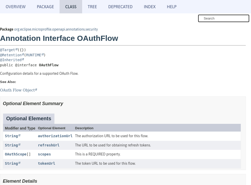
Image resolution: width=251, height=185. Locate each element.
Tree (92, 6)
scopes (44, 154)
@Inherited (11, 60)
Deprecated (120, 6)
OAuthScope (15, 154)
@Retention (11, 55)
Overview (15, 6)
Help (171, 6)
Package (45, 6)
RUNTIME (33, 55)
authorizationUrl (55, 136)
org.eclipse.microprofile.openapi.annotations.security (56, 29)
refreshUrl (49, 145)
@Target (7, 50)
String (11, 136)
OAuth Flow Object (17, 90)
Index (150, 6)
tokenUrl (46, 163)
